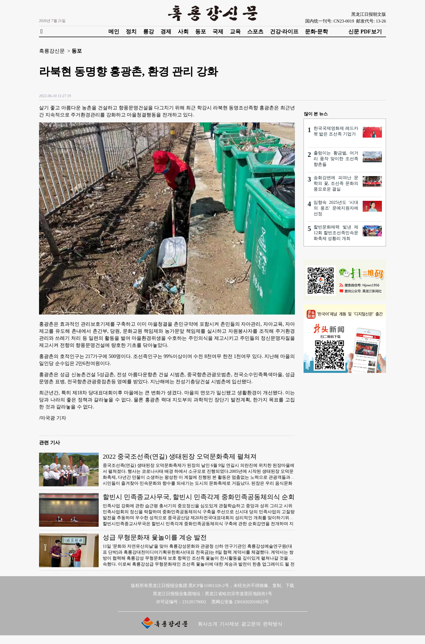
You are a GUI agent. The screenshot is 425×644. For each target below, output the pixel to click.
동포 (200, 31)
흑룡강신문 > (54, 51)
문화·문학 (316, 31)
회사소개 (207, 624)
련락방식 (272, 624)
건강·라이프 (284, 31)
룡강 (148, 31)
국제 (217, 31)
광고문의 (251, 624)
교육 (235, 31)
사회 (183, 31)
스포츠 (255, 31)
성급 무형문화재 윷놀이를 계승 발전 (155, 537)
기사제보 (229, 624)
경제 (165, 31)
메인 (113, 31)
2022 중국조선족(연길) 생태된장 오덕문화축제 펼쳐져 (180, 456)
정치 (131, 31)
